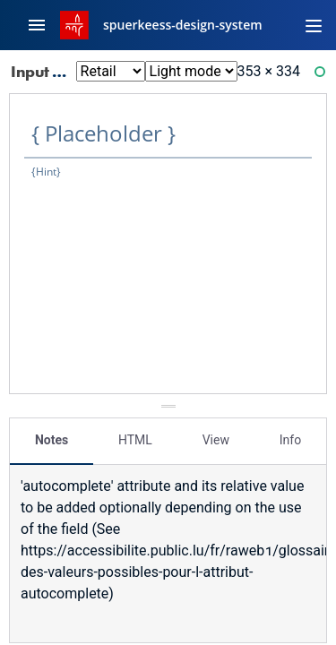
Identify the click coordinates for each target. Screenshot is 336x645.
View (215, 440)
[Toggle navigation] (314, 25)
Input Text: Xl (69, 71)
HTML (135, 440)
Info (290, 440)
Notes (51, 440)
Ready (322, 75)
